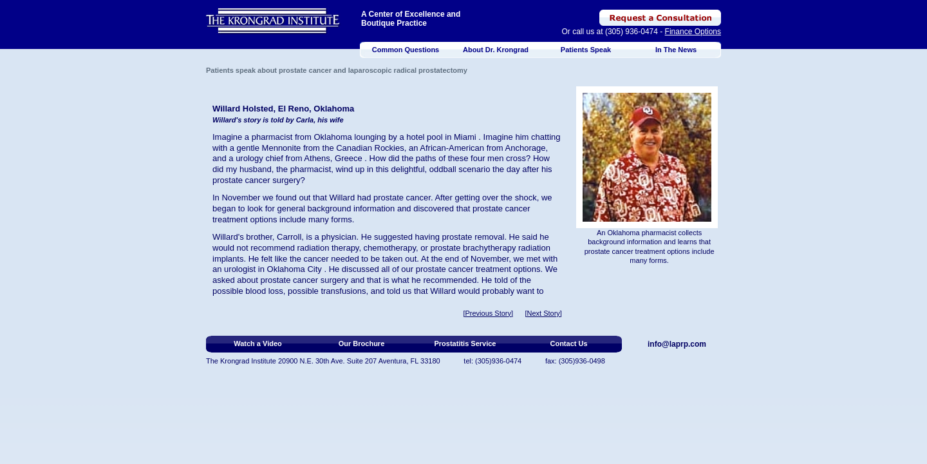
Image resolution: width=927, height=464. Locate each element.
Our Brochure (362, 343)
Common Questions (406, 49)
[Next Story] (543, 313)
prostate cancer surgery (256, 180)
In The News (676, 49)
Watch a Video (258, 343)
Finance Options (693, 31)
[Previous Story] (488, 313)
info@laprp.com (677, 344)
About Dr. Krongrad (496, 49)
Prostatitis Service (465, 343)
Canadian (354, 148)
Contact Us (568, 343)
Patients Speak (586, 49)
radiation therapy (328, 248)
